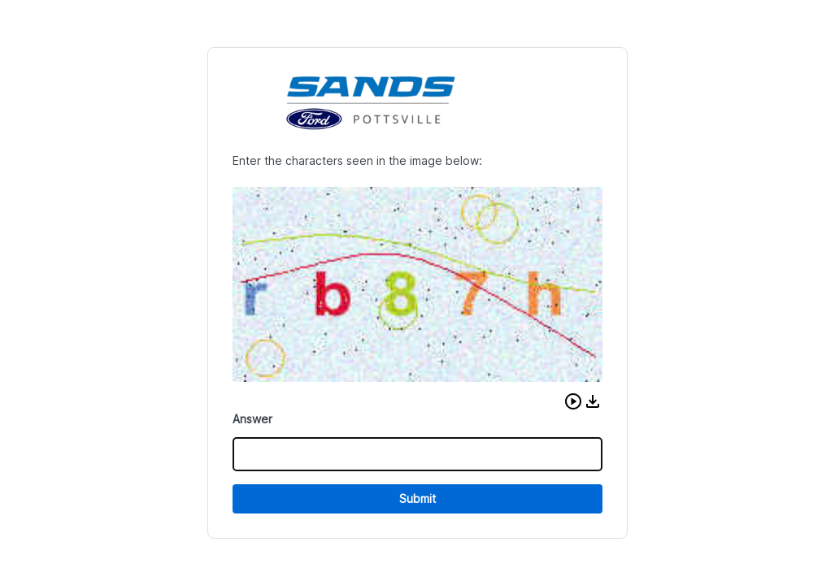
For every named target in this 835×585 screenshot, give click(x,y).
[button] (573, 401)
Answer (252, 419)
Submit (417, 498)
